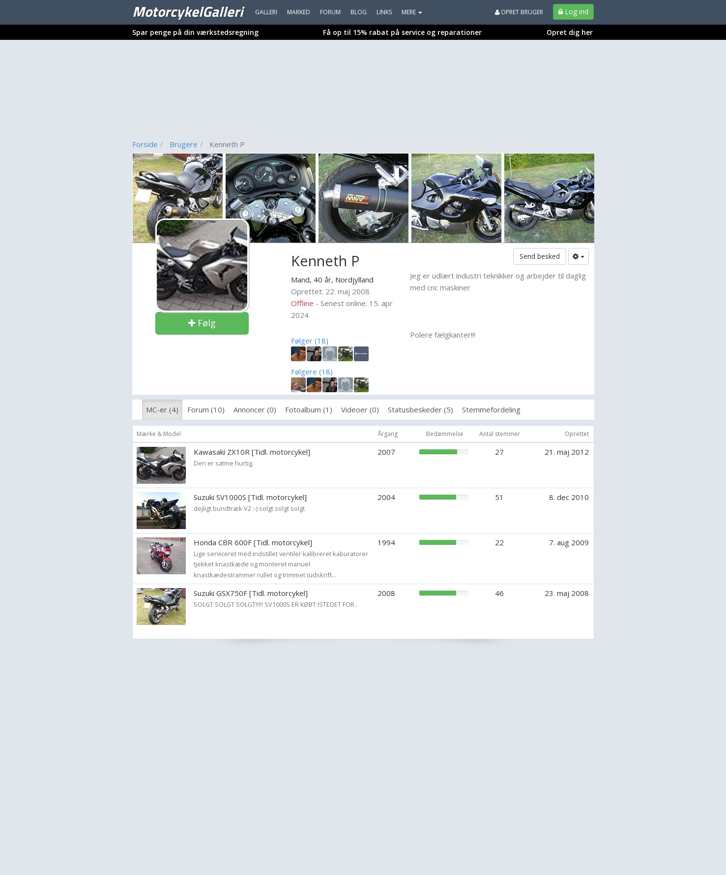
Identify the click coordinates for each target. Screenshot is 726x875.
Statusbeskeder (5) (420, 409)
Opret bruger (519, 12)
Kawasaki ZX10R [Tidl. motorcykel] (252, 452)
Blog (358, 12)
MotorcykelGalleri (187, 11)
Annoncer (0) (254, 409)
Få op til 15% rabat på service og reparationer (402, 32)
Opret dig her (570, 32)
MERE (412, 12)
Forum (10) (206, 409)
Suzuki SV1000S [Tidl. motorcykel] (250, 497)
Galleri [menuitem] (266, 12)
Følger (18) (309, 340)
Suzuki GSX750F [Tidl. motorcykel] (251, 593)
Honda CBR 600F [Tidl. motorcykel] (253, 542)
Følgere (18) (312, 371)
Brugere (184, 144)
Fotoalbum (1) (308, 409)
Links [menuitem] (384, 12)
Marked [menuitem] (298, 12)
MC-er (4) (162, 409)
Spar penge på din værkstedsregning (195, 32)
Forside (145, 144)
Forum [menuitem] (330, 12)
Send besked (540, 256)
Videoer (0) (360, 409)
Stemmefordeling (491, 409)
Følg (202, 323)
